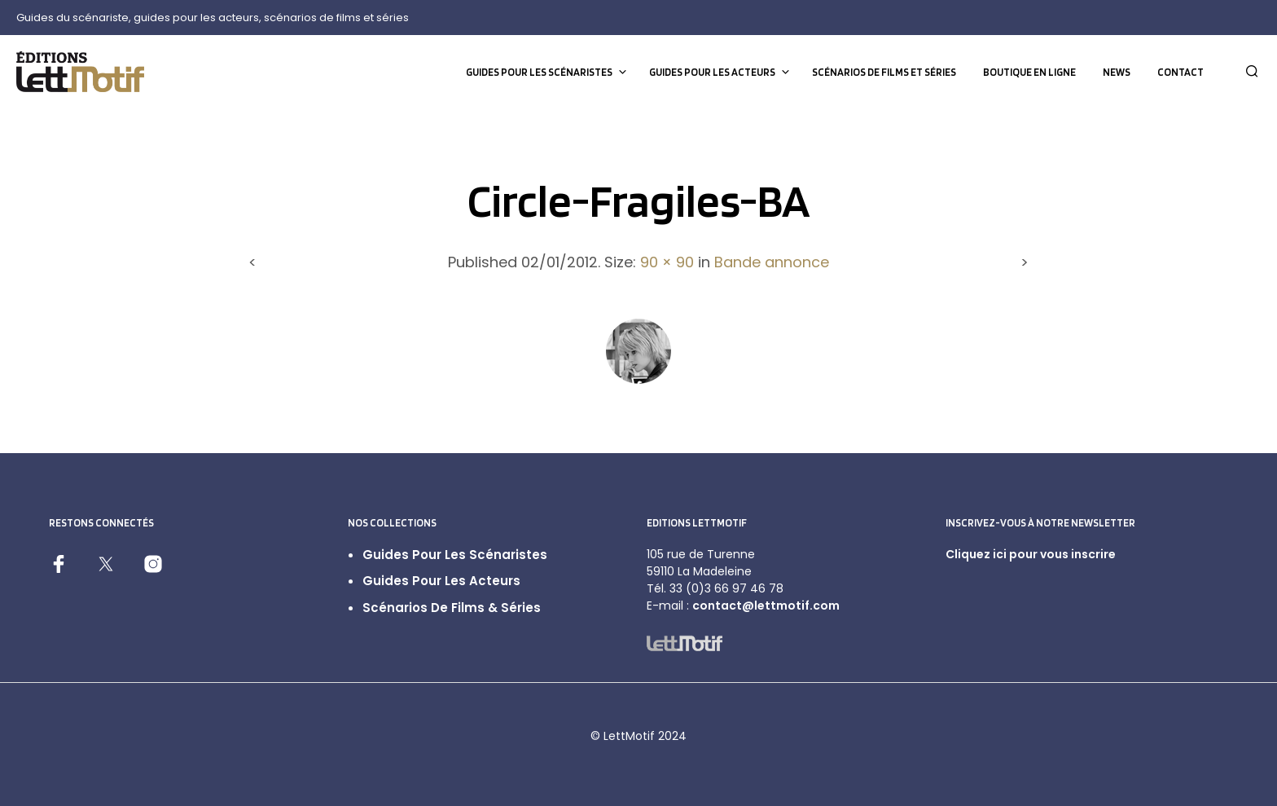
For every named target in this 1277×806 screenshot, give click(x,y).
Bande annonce (771, 262)
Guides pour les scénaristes (539, 72)
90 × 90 (667, 262)
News (1116, 72)
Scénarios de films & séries (451, 607)
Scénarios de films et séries (884, 72)
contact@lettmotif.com (766, 605)
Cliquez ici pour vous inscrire (1031, 554)
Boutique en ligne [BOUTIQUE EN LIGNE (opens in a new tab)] (1029, 72)
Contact (1180, 72)
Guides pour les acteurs (712, 72)
